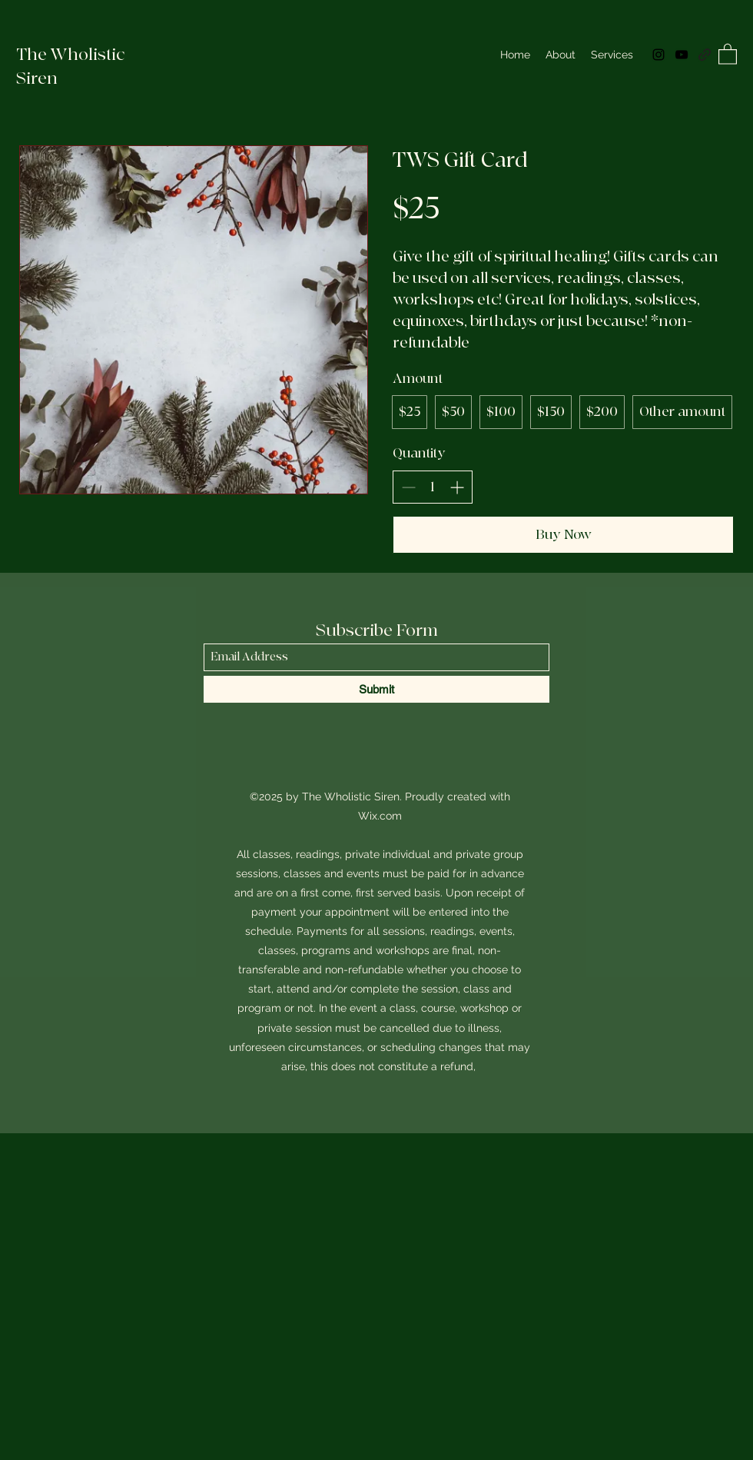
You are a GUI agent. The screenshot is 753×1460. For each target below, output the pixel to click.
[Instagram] (658, 54)
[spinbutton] (432, 487)
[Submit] (376, 689)
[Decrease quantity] (408, 487)
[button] (727, 53)
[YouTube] (681, 54)
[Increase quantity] (456, 487)
